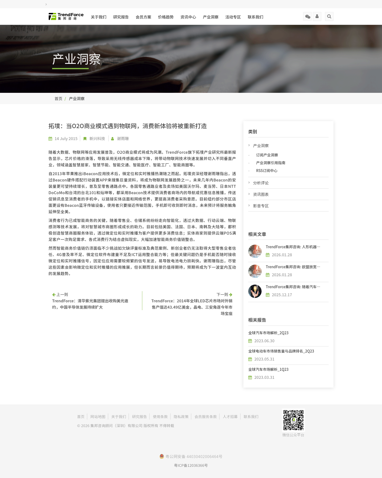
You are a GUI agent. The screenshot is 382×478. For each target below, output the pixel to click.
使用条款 (160, 416)
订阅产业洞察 (267, 154)
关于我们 (98, 17)
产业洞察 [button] (211, 17)
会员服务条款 (205, 416)
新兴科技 (97, 138)
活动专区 (233, 17)
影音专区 (261, 206)
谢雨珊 (123, 138)
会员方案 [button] (143, 17)
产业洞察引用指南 (270, 162)
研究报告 (121, 17)
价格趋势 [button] (166, 17)
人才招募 (230, 416)
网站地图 (97, 416)
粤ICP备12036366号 (191, 465)
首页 (58, 98)
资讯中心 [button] (188, 17)
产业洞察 (261, 145)
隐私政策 (181, 416)
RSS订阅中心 (266, 170)
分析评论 (261, 183)
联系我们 (255, 17)
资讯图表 (261, 194)
